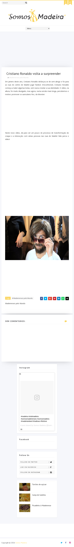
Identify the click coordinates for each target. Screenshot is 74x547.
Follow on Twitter (37, 462)
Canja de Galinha (39, 495)
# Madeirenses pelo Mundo (22, 298)
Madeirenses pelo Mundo (19, 77)
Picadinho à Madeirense (41, 505)
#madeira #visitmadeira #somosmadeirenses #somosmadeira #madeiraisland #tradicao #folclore (35, 418)
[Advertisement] (37, 50)
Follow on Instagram (37, 472)
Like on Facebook (37, 467)
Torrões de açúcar (39, 484)
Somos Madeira (40, 425)
